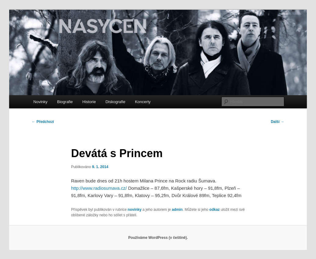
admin (177, 209)
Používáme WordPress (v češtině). (158, 238)
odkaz (214, 209)
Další (277, 122)
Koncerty (143, 101)
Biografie (65, 101)
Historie (89, 101)
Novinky (40, 101)
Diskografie (115, 101)
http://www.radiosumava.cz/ (99, 188)
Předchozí (43, 122)
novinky (134, 209)
